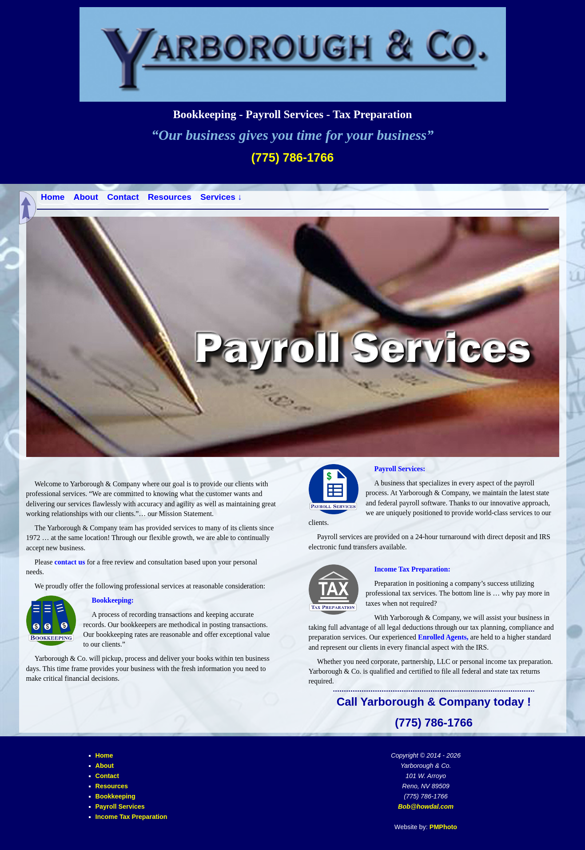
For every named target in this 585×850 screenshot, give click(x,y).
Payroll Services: (399, 469)
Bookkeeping (115, 796)
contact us (70, 562)
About (86, 197)
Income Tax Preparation (131, 816)
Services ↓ (221, 197)
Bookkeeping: (112, 600)
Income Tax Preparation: (412, 569)
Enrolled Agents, (443, 637)
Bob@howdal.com (426, 806)
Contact (123, 197)
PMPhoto (443, 826)
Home (52, 197)
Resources (169, 197)
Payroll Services (120, 806)
